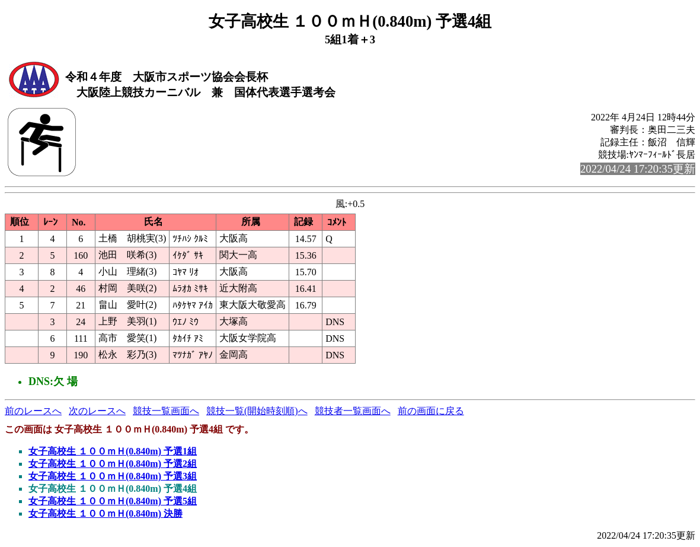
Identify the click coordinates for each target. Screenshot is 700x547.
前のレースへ (33, 411)
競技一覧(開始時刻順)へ (257, 411)
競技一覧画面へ (166, 411)
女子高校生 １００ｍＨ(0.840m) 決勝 (105, 513)
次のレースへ (97, 411)
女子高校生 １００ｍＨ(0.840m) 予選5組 (112, 501)
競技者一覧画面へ (353, 411)
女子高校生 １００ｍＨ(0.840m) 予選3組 (112, 476)
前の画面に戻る (431, 411)
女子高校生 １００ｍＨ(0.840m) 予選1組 (112, 451)
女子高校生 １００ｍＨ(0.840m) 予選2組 (112, 464)
